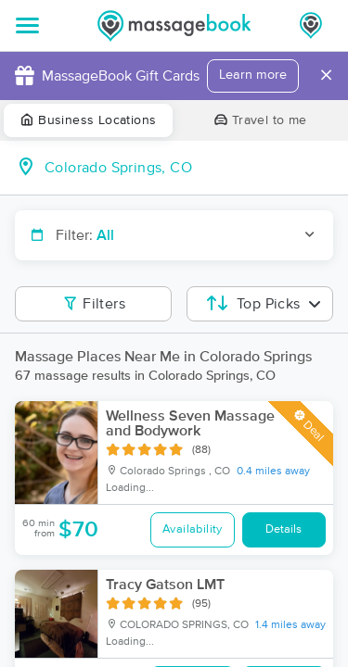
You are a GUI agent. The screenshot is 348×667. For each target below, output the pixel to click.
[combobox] (189, 168)
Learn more (253, 75)
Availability (192, 529)
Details (283, 529)
